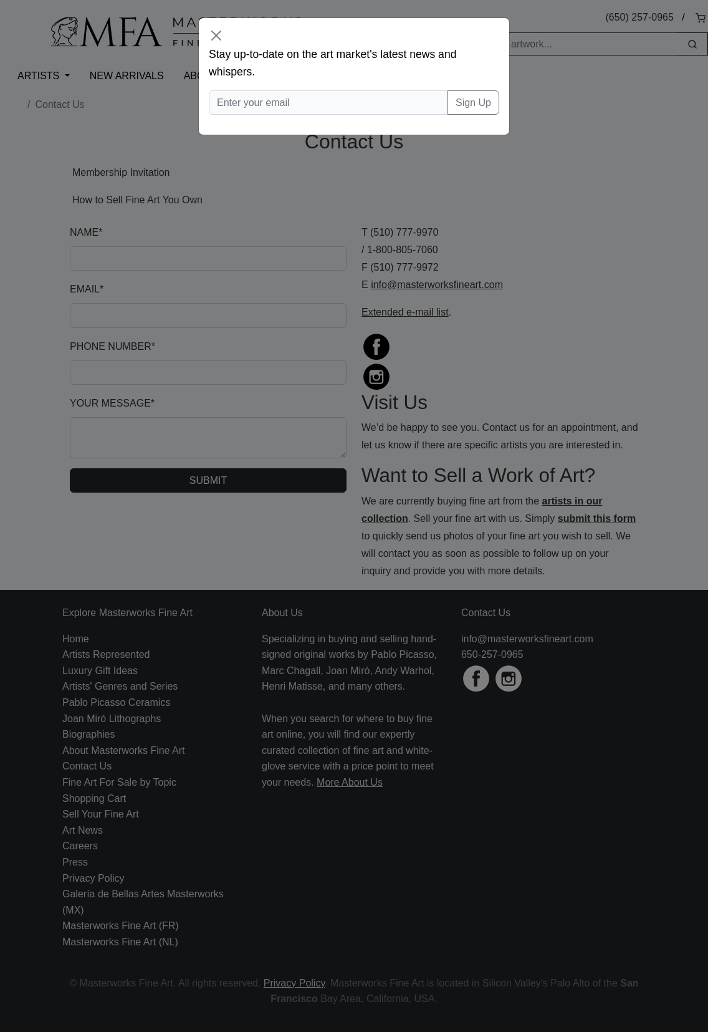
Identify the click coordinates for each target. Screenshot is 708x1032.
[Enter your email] (328, 102)
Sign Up (473, 102)
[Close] (216, 35)
